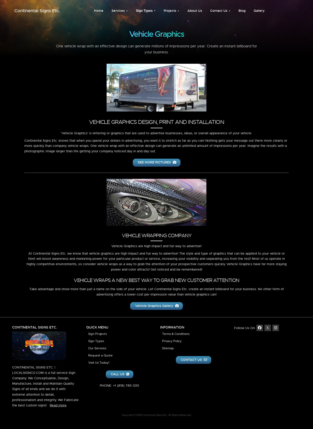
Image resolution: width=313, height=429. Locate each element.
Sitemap (168, 348)
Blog (242, 11)
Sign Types (146, 10)
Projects (171, 11)
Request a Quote (100, 355)
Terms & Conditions (175, 334)
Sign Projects (97, 334)
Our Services (97, 348)
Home (98, 11)
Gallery (259, 11)
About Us (194, 11)
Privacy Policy (172, 341)
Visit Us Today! (98, 362)
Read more (58, 405)
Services (120, 11)
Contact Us (220, 11)
